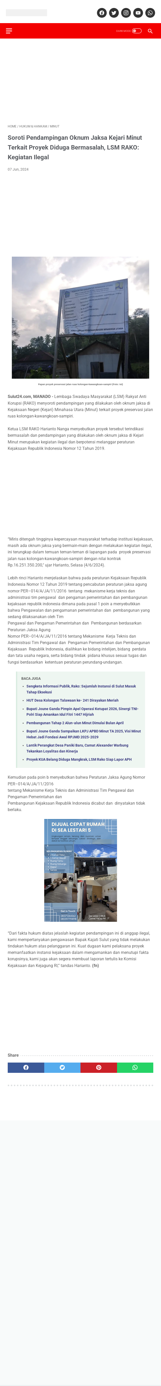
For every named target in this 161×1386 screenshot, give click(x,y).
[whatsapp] (147, 8)
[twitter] (111, 8)
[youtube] (135, 8)
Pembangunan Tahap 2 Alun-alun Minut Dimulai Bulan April (75, 718)
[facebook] (99, 8)
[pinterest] (98, 1063)
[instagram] (123, 8)
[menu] (11, 24)
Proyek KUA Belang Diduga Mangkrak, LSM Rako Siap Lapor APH (79, 755)
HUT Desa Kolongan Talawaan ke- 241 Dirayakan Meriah (72, 696)
